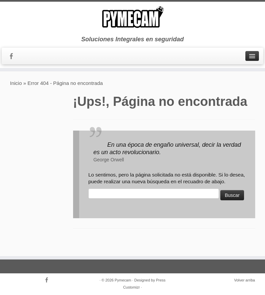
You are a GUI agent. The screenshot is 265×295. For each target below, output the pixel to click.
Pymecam (123, 280)
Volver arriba (244, 280)
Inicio (16, 83)
